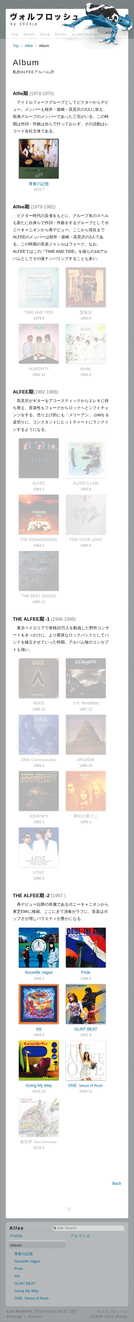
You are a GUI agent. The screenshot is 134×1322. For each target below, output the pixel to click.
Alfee (112, 32)
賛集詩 (86, 291)
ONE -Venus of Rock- (32, 1298)
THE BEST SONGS (39, 574)
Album (16, 1245)
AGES (39, 682)
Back (116, 1183)
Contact (35, 1317)
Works (61, 34)
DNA (39, 738)
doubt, (86, 347)
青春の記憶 (39, 162)
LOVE (39, 851)
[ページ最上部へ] (69, 1209)
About (29, 34)
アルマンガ (80, 1236)
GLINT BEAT (86, 1007)
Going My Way (39, 1064)
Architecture (86, 34)
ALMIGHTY (39, 347)
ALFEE (39, 461)
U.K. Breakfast (86, 682)
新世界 (39, 1120)
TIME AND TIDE (39, 291)
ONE (86, 1064)
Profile (16, 1236)
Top (14, 34)
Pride (86, 951)
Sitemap (14, 1317)
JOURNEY (39, 794)
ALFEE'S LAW (86, 461)
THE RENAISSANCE (39, 518)
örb (39, 1007)
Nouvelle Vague (39, 951)
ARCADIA (86, 738)
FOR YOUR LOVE (86, 518)
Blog (45, 34)
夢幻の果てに (86, 794)
